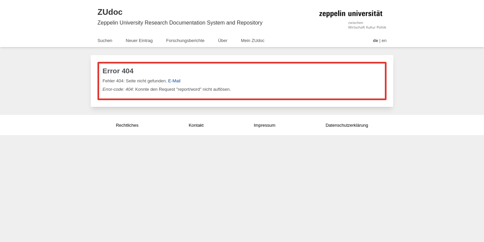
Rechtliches (127, 125)
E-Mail (174, 80)
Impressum (264, 125)
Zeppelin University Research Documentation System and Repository (180, 23)
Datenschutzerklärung (347, 125)
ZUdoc (110, 11)
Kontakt (196, 125)
